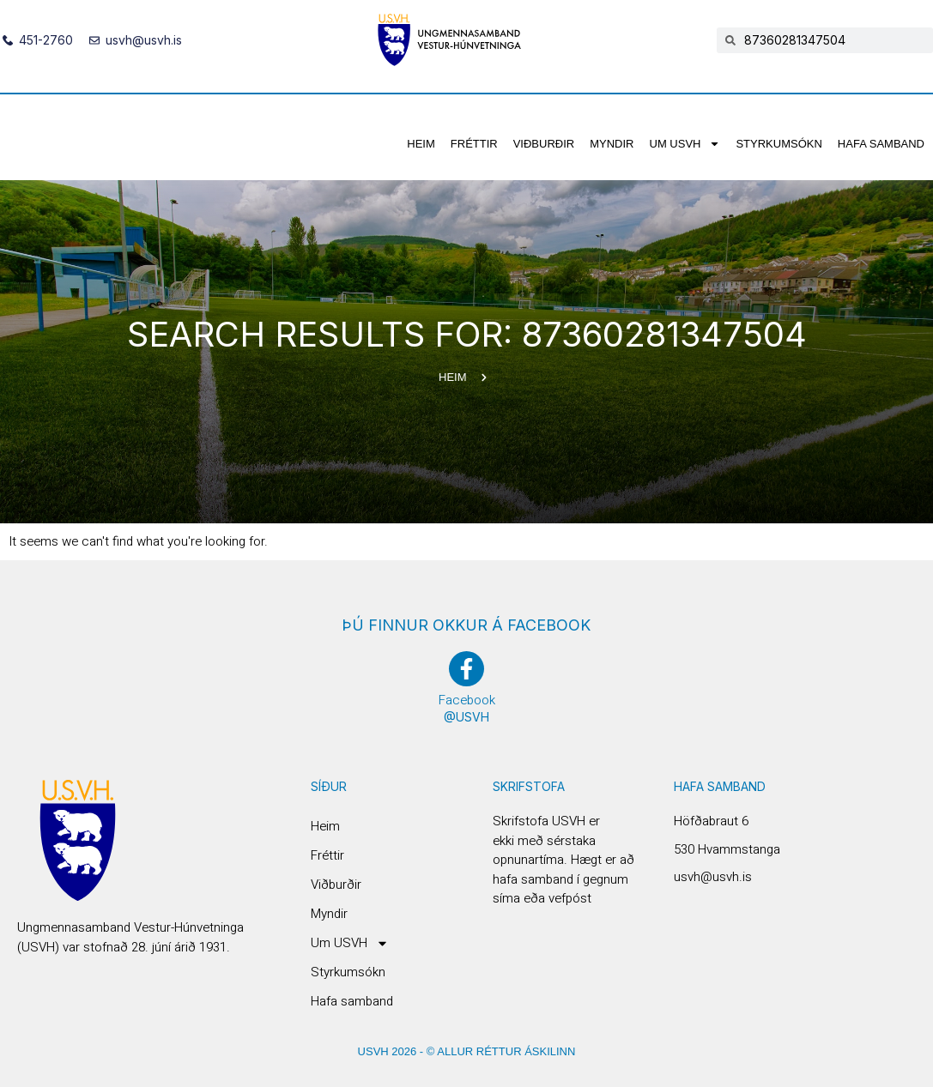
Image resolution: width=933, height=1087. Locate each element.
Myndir (611, 143)
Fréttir (474, 143)
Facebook (467, 700)
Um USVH (685, 144)
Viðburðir (544, 143)
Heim (421, 143)
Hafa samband (881, 143)
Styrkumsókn (778, 143)
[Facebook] (466, 668)
